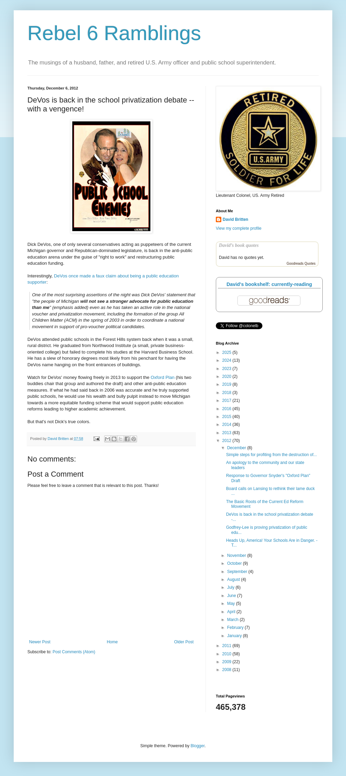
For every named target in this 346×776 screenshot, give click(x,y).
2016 (227, 408)
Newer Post (39, 642)
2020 (227, 376)
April (231, 611)
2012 (227, 440)
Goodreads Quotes (301, 263)
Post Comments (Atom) (73, 651)
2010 (227, 654)
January (235, 635)
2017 (227, 400)
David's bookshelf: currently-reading (269, 284)
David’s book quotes (239, 245)
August (234, 579)
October (235, 563)
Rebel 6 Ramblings (114, 33)
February (236, 627)
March (233, 619)
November (237, 555)
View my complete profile (238, 228)
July (231, 587)
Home (112, 642)
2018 (227, 392)
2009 (227, 661)
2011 (227, 645)
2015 (227, 416)
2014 (227, 424)
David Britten (235, 219)
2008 (227, 669)
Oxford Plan (163, 377)
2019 (227, 384)
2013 (227, 432)
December (237, 447)
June (232, 595)
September (237, 571)
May (231, 603)
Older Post (184, 642)
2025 (227, 352)
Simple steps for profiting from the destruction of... (271, 454)
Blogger (197, 745)
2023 (227, 368)
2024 (227, 360)
